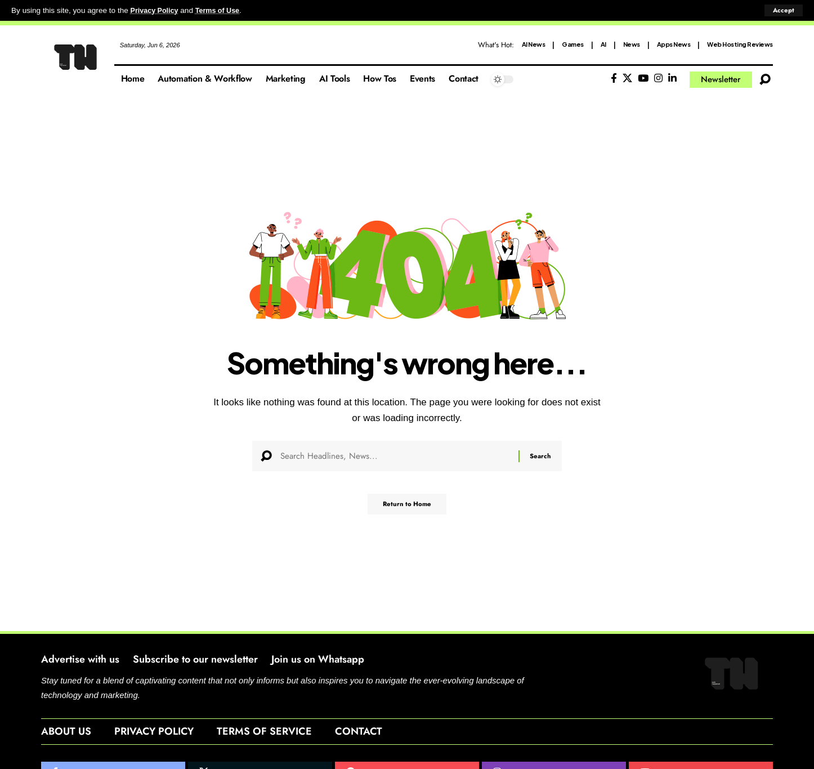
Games (573, 44)
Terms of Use (223, 10)
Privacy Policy (156, 10)
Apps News (674, 44)
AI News (533, 44)
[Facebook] (614, 78)
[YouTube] (643, 78)
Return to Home (407, 508)
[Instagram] (658, 78)
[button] (783, 11)
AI (603, 44)
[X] (627, 78)
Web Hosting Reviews (740, 44)
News (631, 44)
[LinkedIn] (672, 78)
